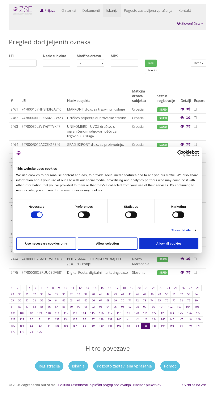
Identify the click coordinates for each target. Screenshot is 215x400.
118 (119, 313)
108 (31, 313)
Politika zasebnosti (73, 385)
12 (80, 288)
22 (153, 288)
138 (101, 319)
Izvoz (198, 63)
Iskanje (112, 10)
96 (122, 307)
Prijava (47, 10)
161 (110, 325)
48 (152, 294)
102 (170, 307)
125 (180, 313)
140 (119, 319)
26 (183, 288)
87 (56, 307)
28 (197, 288)
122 (154, 313)
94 (107, 307)
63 (71, 300)
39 (85, 294)
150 (13, 325)
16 (109, 288)
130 (31, 319)
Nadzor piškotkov (147, 385)
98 (137, 307)
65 (85, 300)
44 (122, 294)
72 (137, 300)
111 (57, 313)
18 (124, 288)
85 (41, 307)
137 (92, 319)
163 (128, 325)
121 (145, 313)
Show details (181, 230)
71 (129, 300)
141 (128, 319)
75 (159, 300)
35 (56, 294)
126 (189, 313)
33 (41, 294)
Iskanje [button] (78, 366)
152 (31, 325)
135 (75, 319)
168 (172, 325)
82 (19, 307)
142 (136, 319)
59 (41, 300)
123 (163, 313)
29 (12, 294)
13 (87, 288)
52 (181, 294)
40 (93, 294)
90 (78, 307)
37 (71, 294)
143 (145, 319)
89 (71, 307)
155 (57, 325)
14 (94, 288)
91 (85, 307)
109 (39, 313)
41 (100, 294)
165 (145, 325)
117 (110, 313)
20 (139, 288)
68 (107, 300)
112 (66, 313)
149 (198, 319)
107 (22, 313)
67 (100, 300)
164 (136, 325)
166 (154, 325)
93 (100, 307)
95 (115, 307)
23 (161, 288)
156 (66, 325)
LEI (11, 56)
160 (101, 325)
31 (27, 294)
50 (166, 294)
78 (181, 300)
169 (180, 325)
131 (39, 319)
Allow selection (107, 243)
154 (48, 325)
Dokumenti (91, 10)
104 (188, 307)
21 (146, 288)
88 (63, 307)
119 (128, 313)
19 (131, 288)
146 (172, 319)
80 (196, 300)
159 (92, 325)
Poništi (152, 70)
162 (119, 325)
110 (48, 313)
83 (27, 307)
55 (12, 300)
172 (13, 332)
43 (115, 294)
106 (13, 313)
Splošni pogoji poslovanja (110, 385)
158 (83, 325)
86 (49, 307)
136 (83, 319)
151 (22, 325)
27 (190, 288)
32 (34, 294)
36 (63, 294)
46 (137, 294)
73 (144, 300)
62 (63, 300)
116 (101, 313)
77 (174, 300)
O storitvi (69, 10)
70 (122, 300)
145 (163, 319)
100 (153, 307)
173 (22, 332)
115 (92, 313)
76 (166, 300)
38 (78, 294)
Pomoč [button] (170, 366)
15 (102, 288)
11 (72, 288)
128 (13, 319)
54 (196, 294)
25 (175, 288)
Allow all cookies (169, 243)
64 (78, 300)
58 (34, 300)
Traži (150, 63)
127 (198, 313)
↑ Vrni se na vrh (194, 385)
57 (27, 300)
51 (174, 294)
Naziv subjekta (54, 56)
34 (49, 294)
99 (144, 307)
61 (56, 300)
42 (107, 294)
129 (22, 319)
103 (179, 307)
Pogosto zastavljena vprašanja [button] (124, 366)
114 (83, 313)
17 (116, 288)
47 (144, 294)
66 (93, 300)
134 (66, 319)
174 (31, 332)
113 (75, 313)
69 (115, 300)
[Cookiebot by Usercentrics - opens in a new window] (180, 153)
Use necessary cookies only (46, 243)
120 (136, 313)
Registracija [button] (49, 366)
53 (188, 294)
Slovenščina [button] (190, 23)
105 (197, 307)
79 (188, 300)
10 (65, 288)
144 (154, 319)
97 (129, 307)
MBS (114, 56)
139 (110, 319)
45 (129, 294)
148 (189, 319)
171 (198, 325)
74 (152, 300)
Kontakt (184, 10)
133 (57, 319)
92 (93, 307)
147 (180, 319)
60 (49, 300)
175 (39, 332)
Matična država (89, 56)
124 (172, 313)
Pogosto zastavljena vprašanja (148, 10)
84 (34, 307)
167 (163, 325)
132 (48, 319)
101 (161, 307)
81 (12, 307)
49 (159, 294)
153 (39, 325)
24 (168, 288)
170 (189, 325)
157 (75, 325)
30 (19, 294)
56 (19, 300)
